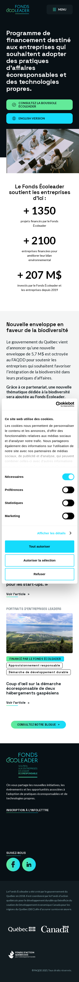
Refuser (40, 574)
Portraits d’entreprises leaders (33, 609)
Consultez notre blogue (36, 724)
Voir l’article (15, 594)
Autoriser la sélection (39, 560)
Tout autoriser (39, 546)
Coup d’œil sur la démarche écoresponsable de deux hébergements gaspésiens (33, 688)
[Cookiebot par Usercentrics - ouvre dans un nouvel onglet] (56, 404)
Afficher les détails (51, 533)
